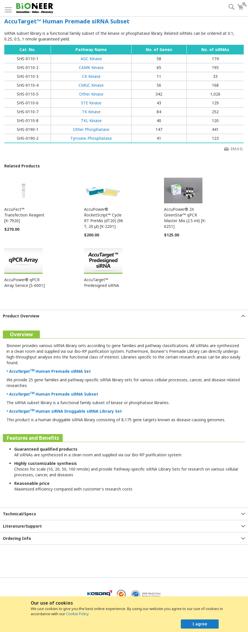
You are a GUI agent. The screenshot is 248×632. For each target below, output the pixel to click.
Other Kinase (91, 94)
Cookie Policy (77, 613)
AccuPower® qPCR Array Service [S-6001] (24, 282)
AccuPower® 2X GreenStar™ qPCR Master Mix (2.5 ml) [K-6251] (185, 217)
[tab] (124, 316)
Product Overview (21, 316)
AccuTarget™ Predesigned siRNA (101, 282)
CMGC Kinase (91, 85)
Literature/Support (22, 526)
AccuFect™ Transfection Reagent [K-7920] (24, 214)
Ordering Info (17, 538)
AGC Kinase (91, 58)
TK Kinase (91, 111)
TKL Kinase (91, 120)
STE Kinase (91, 103)
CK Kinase (91, 76)
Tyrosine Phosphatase (91, 138)
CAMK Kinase (91, 67)
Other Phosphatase (91, 129)
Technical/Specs (19, 513)
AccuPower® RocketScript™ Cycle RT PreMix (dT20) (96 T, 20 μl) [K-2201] (103, 217)
